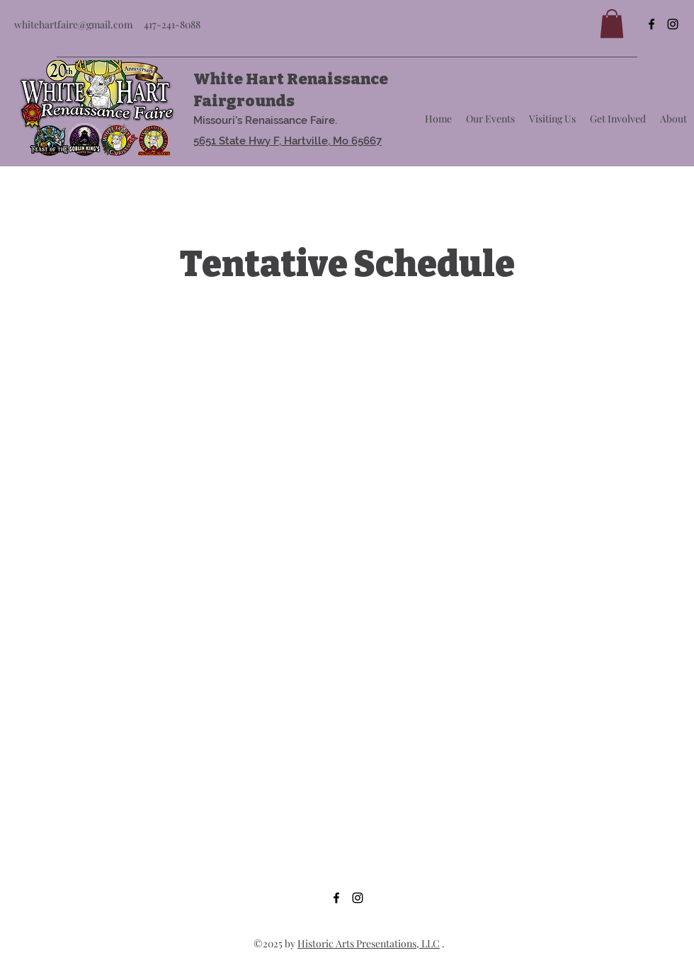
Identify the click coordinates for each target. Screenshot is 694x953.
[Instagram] (673, 24)
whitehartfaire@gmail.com (73, 24)
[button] (612, 23)
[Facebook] (651, 24)
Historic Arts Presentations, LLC (368, 943)
